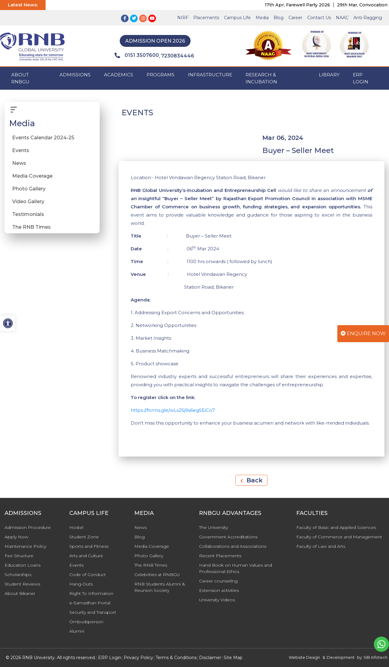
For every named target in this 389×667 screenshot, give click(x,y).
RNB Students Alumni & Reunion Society (159, 587)
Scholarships (18, 574)
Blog (279, 17)
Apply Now (16, 537)
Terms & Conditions (176, 657)
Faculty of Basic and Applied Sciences (336, 527)
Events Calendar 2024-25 (43, 138)
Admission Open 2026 (155, 41)
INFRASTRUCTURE (210, 75)
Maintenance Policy (25, 546)
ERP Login (360, 78)
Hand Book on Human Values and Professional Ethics (235, 568)
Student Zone (84, 537)
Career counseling (218, 581)
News (19, 163)
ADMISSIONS (75, 75)
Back (251, 480)
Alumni (76, 631)
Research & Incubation (261, 78)
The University (213, 527)
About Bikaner (20, 593)
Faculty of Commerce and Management (339, 537)
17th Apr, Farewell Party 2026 (307, 5)
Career (295, 17)
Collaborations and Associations (232, 546)
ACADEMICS (118, 75)
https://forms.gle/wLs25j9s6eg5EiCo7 (173, 410)
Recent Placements (220, 555)
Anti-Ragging (367, 17)
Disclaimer (210, 657)
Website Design (304, 657)
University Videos (217, 600)
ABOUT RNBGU (20, 78)
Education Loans (22, 565)
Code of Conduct (87, 574)
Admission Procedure (28, 527)
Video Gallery (28, 201)
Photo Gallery (29, 189)
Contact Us (319, 17)
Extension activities (219, 590)
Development (341, 657)
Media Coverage (32, 176)
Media (262, 17)
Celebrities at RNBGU (157, 574)
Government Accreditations (228, 537)
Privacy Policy (138, 657)
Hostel (76, 527)
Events (20, 150)
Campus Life (237, 17)
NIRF (182, 17)
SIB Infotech (375, 657)
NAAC (342, 17)
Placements (206, 17)
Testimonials (28, 214)
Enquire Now (363, 333)
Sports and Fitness (88, 546)
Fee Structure (19, 555)
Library (329, 75)
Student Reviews (22, 584)
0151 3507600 (137, 55)
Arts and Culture (86, 555)
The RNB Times (31, 227)
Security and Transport (92, 612)
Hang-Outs (81, 584)
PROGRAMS (160, 75)
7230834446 (177, 56)
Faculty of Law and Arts (320, 546)
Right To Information (91, 593)
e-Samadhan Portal (89, 603)
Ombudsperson (86, 621)
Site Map (233, 657)
